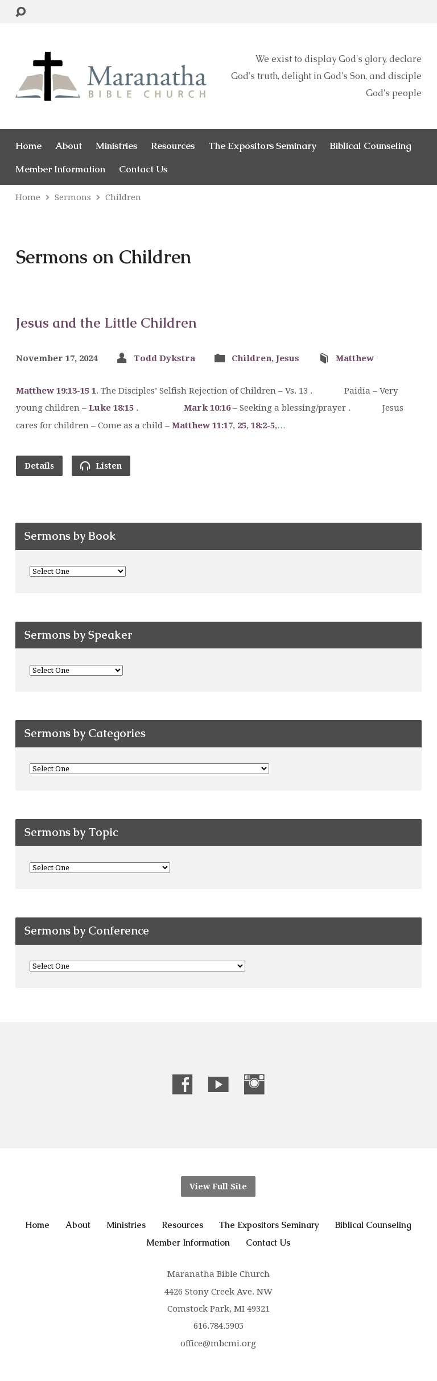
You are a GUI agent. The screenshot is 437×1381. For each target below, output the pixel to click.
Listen (101, 465)
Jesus (287, 358)
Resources (173, 146)
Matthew (355, 358)
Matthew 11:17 (202, 425)
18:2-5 (263, 425)
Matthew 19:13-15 (52, 391)
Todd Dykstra (164, 358)
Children (123, 197)
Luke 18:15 (111, 408)
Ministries (116, 146)
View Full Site (218, 1186)
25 (241, 425)
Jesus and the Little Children (106, 323)
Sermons (73, 197)
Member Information (60, 169)
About (68, 146)
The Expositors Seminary (262, 146)
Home (28, 146)
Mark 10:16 (207, 408)
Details (39, 465)
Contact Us (143, 169)
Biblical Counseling (370, 146)
